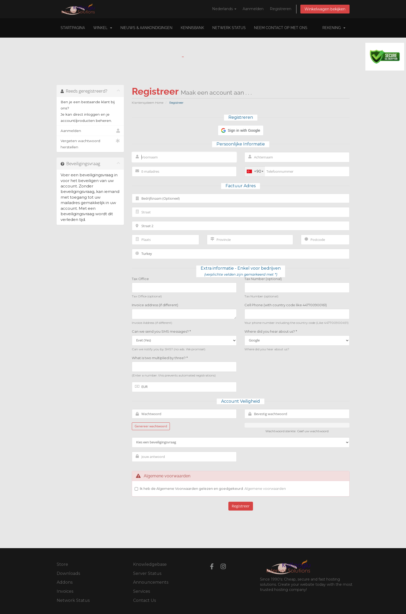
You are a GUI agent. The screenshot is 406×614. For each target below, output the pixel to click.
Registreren (280, 8)
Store (62, 564)
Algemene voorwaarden (265, 488)
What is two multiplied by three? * (160, 358)
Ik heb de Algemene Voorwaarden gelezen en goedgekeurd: (213, 488)
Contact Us (144, 600)
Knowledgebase (150, 564)
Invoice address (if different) (155, 305)
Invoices (65, 591)
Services (141, 591)
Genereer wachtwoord (151, 426)
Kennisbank (192, 28)
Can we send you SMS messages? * (161, 331)
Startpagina (73, 28)
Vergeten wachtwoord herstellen (90, 143)
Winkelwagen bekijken (324, 9)
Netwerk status (229, 28)
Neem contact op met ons (280, 28)
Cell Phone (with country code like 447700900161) (285, 305)
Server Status (147, 573)
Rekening (333, 28)
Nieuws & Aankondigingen (146, 28)
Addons (64, 582)
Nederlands (224, 8)
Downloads (68, 573)
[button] (241, 130)
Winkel (102, 28)
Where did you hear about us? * (270, 331)
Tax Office (140, 279)
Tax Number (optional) (263, 279)
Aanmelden (253, 8)
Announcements (150, 582)
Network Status (73, 600)
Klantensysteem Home (147, 102)
